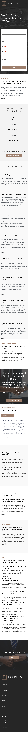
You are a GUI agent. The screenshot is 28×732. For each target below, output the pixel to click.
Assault (3, 706)
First (2, 35)
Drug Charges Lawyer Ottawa (10, 215)
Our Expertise (4, 690)
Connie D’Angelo (5, 684)
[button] (26, 3)
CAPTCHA (4, 59)
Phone (4, 41)
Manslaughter (4, 720)
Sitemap (3, 700)
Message (5, 51)
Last (2, 39)
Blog (3, 698)
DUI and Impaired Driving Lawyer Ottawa (14, 194)
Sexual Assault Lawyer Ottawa (11, 236)
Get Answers (4, 695)
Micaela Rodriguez (5, 687)
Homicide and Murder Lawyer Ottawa (13, 258)
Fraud (3, 714)
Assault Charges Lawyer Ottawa (11, 175)
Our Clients (4, 693)
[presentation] (10, 62)
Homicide (4, 716)
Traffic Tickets (4, 727)
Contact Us (4, 703)
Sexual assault (4, 725)
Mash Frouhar (4, 682)
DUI (2, 709)
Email (4, 46)
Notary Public (4, 722)
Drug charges (4, 711)
